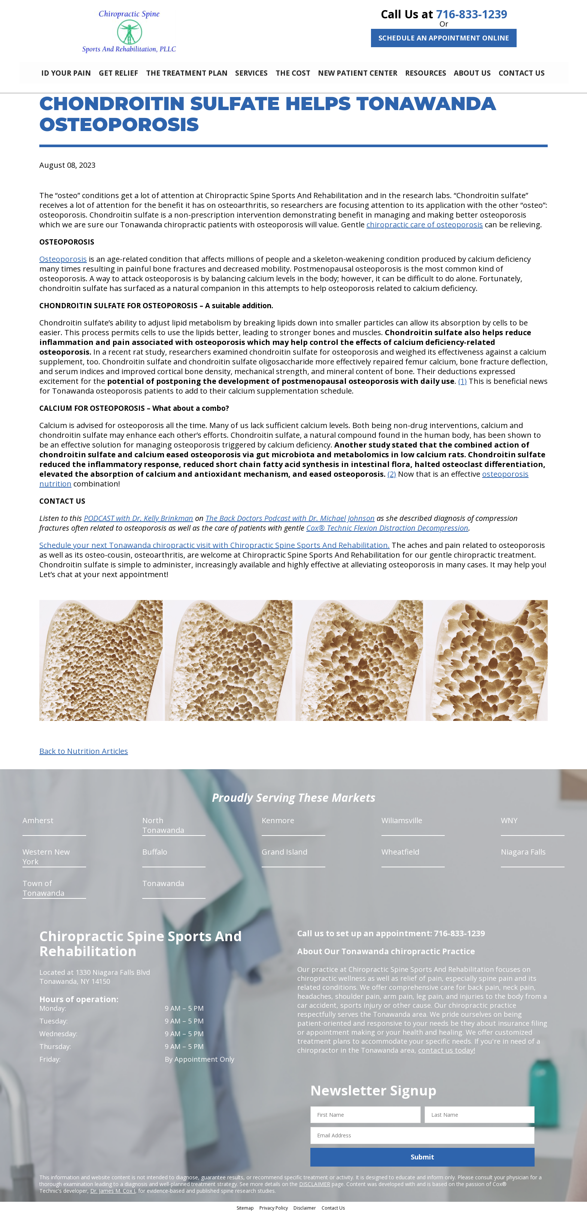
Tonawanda (163, 889)
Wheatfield (400, 857)
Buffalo (154, 857)
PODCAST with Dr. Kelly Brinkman (138, 524)
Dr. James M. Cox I (112, 1196)
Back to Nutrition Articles (83, 757)
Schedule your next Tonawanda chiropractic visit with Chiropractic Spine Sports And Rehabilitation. (214, 551)
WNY (509, 826)
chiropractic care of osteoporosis (425, 230)
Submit (422, 1162)
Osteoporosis (63, 265)
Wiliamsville (401, 826)
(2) (391, 479)
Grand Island (284, 857)
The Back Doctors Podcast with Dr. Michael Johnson (290, 524)
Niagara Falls (523, 857)
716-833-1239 (471, 14)
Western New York (46, 862)
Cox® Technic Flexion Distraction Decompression (387, 533)
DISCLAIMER (314, 1189)
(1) (462, 387)
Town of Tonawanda (43, 894)
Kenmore (278, 826)
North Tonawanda (163, 831)
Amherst (38, 826)
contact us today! (446, 1055)
